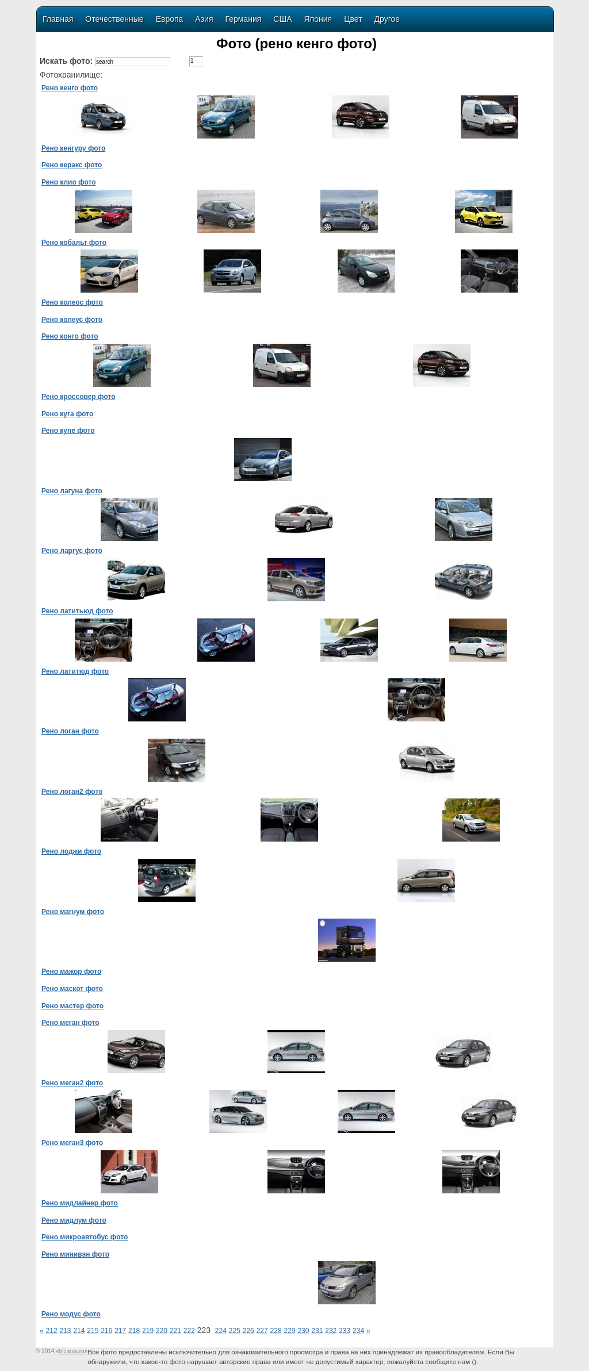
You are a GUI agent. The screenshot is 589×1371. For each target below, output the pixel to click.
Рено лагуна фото (71, 491)
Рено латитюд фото (75, 671)
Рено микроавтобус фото (84, 1237)
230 (303, 1331)
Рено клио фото (68, 182)
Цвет (353, 19)
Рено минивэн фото (75, 1254)
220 (161, 1331)
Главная (58, 19)
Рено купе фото (68, 431)
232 (330, 1331)
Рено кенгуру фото (73, 148)
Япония (318, 19)
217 (120, 1331)
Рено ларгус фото (71, 551)
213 (65, 1331)
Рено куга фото (67, 414)
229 (289, 1331)
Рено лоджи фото (71, 851)
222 (189, 1331)
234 (358, 1331)
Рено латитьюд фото (77, 611)
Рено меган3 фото (72, 1143)
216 (106, 1331)
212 (52, 1331)
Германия (243, 19)
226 (248, 1331)
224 (221, 1331)
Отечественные (114, 19)
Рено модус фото (71, 1314)
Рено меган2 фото (72, 1083)
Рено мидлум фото (73, 1220)
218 (134, 1331)
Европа (169, 19)
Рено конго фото (69, 336)
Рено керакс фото (71, 165)
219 (148, 1331)
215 (92, 1331)
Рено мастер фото (72, 1006)
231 (317, 1331)
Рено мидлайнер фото (79, 1203)
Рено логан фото (70, 731)
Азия (204, 19)
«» (71, 1351)
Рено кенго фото (69, 88)
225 (234, 1331)
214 (79, 1331)
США (282, 19)
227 (262, 1331)
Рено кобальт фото (73, 243)
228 (276, 1331)
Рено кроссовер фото (78, 397)
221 (175, 1331)
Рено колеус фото (71, 320)
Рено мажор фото (71, 971)
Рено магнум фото (72, 912)
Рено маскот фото (72, 989)
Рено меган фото (70, 1023)
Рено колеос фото (72, 302)
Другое (387, 19)
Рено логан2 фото (71, 792)
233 (344, 1331)
